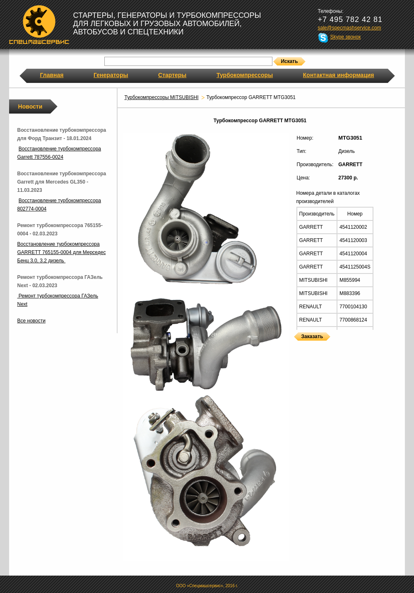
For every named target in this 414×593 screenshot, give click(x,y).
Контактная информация (338, 75)
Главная (52, 75)
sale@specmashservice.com (349, 28)
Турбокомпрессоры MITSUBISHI (162, 97)
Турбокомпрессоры (245, 75)
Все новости (31, 321)
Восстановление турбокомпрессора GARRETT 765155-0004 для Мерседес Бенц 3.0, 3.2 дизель (61, 252)
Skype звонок (345, 37)
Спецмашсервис (39, 24)
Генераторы (111, 75)
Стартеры (172, 75)
